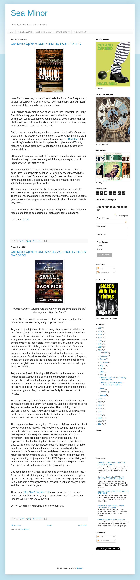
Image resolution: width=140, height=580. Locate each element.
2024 (100, 334)
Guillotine (73, 139)
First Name (101, 226)
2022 (100, 341)
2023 (100, 337)
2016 (100, 405)
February (103, 392)
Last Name (101, 234)
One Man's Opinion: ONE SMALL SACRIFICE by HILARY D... (111, 384)
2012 (100, 418)
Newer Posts (16, 525)
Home (11, 32)
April (102, 375)
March (102, 389)
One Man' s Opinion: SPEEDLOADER (111, 520)
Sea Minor (29, 13)
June (102, 372)
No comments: (37, 241)
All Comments (103, 272)
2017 (100, 402)
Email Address (112, 218)
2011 (100, 421)
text (101, 249)
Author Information (44, 32)
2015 (100, 408)
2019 (100, 350)
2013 (100, 415)
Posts (100, 268)
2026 (100, 328)
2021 (100, 344)
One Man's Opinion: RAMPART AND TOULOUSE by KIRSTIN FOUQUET (111, 478)
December (104, 353)
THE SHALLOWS (25, 32)
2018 (100, 399)
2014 (100, 411)
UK (27, 219)
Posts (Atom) (25, 529)
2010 (100, 424)
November (104, 356)
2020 (100, 347)
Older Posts (82, 525)
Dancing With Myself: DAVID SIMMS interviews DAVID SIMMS (111, 506)
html (101, 246)
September (104, 362)
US (23, 219)
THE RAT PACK (80, 32)
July (101, 369)
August (103, 365)
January (103, 395)
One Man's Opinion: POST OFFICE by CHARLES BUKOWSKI (111, 464)
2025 (100, 331)
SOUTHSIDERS (63, 32)
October (103, 359)
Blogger (79, 568)
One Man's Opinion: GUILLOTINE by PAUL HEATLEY (46, 44)
